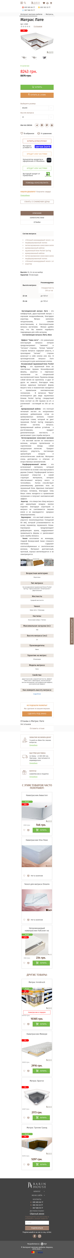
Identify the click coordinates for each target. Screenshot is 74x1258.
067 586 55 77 (38, 1208)
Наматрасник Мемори (37, 1034)
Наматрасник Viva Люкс (37, 840)
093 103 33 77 (38, 1205)
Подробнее (25, 195)
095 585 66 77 (38, 1202)
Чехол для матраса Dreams (36, 884)
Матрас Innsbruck (37, 982)
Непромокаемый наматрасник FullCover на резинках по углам (37, 930)
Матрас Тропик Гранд (37, 1127)
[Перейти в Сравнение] (47, 3)
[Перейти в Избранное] (44, 3)
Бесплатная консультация (72, 631)
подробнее (37, 694)
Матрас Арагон (37, 1081)
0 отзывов (38, 26)
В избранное (29, 133)
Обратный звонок (37, 1214)
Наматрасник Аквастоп (37, 795)
